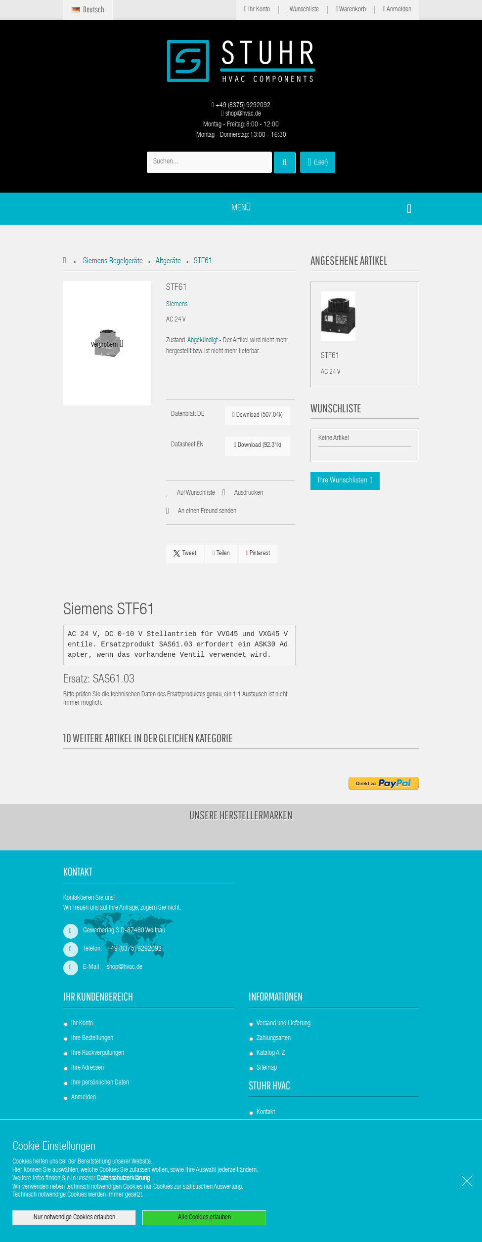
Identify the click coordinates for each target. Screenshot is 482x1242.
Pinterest (258, 553)
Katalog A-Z (271, 1053)
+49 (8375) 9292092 (241, 105)
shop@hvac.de (241, 114)
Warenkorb (351, 9)
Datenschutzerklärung (123, 1178)
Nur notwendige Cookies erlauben (74, 1217)
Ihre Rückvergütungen (97, 1053)
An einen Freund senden (207, 511)
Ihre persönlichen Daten (100, 1083)
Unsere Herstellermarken (241, 815)
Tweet (185, 553)
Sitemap (267, 1068)
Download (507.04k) (257, 415)
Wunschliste (303, 9)
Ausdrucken (248, 493)
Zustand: (176, 340)
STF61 (330, 357)
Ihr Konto (256, 9)
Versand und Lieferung (283, 1023)
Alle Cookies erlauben (204, 1217)
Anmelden (397, 9)
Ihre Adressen (87, 1068)
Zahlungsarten (274, 1038)
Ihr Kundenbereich (98, 996)
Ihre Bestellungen (92, 1038)
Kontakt (266, 1112)
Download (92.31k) (257, 445)
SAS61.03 (113, 680)
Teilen (221, 553)
